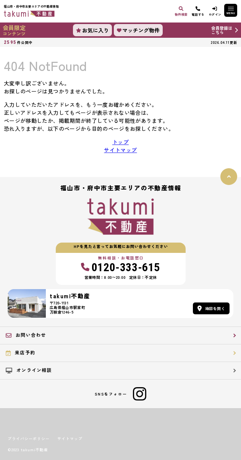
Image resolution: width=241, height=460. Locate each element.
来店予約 (20, 352)
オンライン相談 (29, 370)
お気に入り (92, 30)
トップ (120, 142)
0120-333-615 (120, 267)
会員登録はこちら (221, 30)
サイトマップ (120, 150)
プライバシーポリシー (29, 439)
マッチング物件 (138, 30)
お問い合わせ (26, 334)
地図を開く (211, 308)
